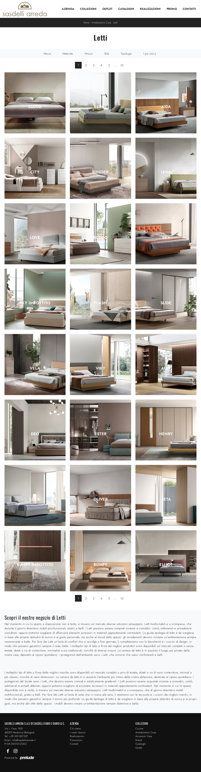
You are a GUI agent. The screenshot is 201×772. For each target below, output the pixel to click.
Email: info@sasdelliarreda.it (20, 740)
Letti (115, 22)
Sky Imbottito (35, 303)
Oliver (100, 499)
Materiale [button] (67, 54)
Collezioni (88, 9)
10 (122, 65)
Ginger (100, 172)
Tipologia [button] (126, 54)
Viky (100, 368)
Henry (166, 434)
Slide (166, 303)
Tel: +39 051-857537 (16, 736)
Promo (172, 9)
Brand (138, 740)
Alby (166, 368)
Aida (166, 107)
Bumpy (100, 565)
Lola (35, 499)
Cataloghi (126, 9)
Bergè (100, 107)
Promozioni (76, 740)
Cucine (139, 728)
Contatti (189, 9)
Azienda (68, 9)
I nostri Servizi (78, 732)
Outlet (107, 9)
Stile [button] (106, 54)
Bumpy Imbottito (35, 565)
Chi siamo (75, 728)
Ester (100, 434)
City (35, 172)
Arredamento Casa (101, 22)
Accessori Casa (143, 736)
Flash (100, 303)
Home (86, 22)
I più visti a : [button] (150, 54)
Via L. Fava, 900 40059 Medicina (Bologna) (20, 730)
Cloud (35, 107)
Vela (35, 368)
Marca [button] (47, 54)
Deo (35, 434)
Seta (166, 499)
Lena (166, 172)
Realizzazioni (150, 9)
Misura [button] (88, 54)
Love (35, 238)
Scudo (100, 238)
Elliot (166, 565)
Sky (166, 238)
